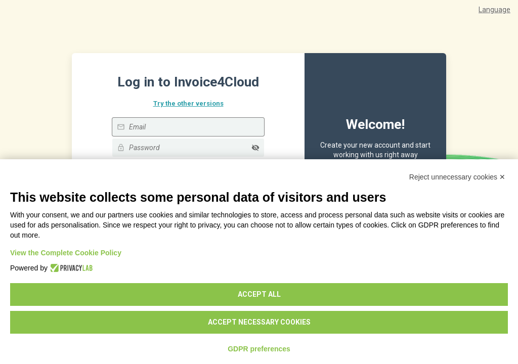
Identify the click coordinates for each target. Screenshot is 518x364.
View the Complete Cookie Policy (65, 253)
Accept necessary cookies (259, 322)
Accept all (259, 294)
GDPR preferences (259, 349)
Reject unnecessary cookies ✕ (457, 177)
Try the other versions (188, 103)
